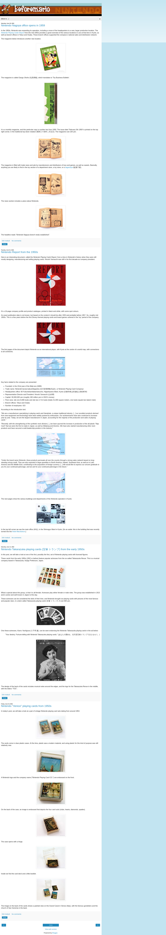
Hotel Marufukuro (18, 531)
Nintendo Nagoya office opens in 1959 (23, 25)
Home (51, 925)
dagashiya (69, 167)
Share (4, 244)
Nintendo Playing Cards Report (12, 33)
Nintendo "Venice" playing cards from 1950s (26, 706)
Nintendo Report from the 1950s (19, 252)
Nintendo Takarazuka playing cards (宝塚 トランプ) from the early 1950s (42, 549)
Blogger (54, 933)
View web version (51, 929)
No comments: (17, 241)
